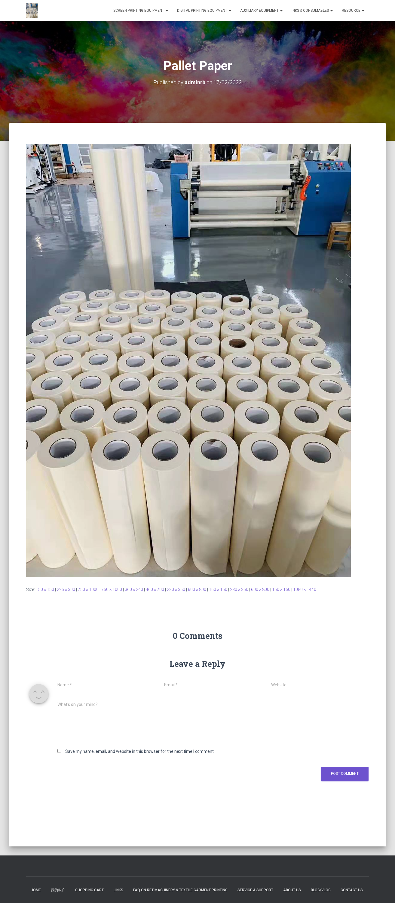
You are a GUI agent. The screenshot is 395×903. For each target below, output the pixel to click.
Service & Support (255, 890)
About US (292, 890)
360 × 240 (134, 589)
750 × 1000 (88, 589)
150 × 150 (45, 589)
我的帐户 (58, 890)
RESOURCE (353, 10)
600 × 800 (197, 589)
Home (36, 890)
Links (118, 890)
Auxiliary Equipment (261, 10)
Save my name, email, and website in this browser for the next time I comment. (140, 751)
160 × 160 (218, 589)
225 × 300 (66, 589)
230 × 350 (176, 589)
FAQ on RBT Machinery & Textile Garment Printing (180, 890)
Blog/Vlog (321, 890)
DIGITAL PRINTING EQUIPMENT (204, 10)
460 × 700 (155, 589)
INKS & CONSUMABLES (312, 10)
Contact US (352, 890)
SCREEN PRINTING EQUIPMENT (140, 10)
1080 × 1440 (304, 589)
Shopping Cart (89, 890)
